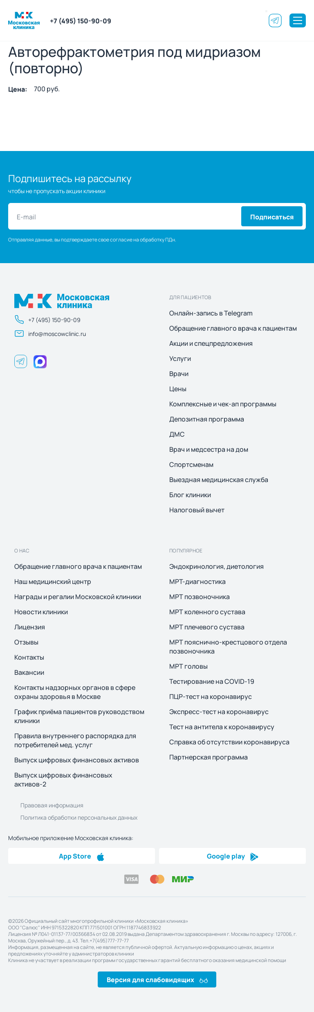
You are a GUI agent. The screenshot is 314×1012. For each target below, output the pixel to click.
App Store (82, 855)
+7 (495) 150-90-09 (80, 20)
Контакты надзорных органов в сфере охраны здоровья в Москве (74, 692)
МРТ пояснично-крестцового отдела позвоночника (228, 647)
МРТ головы (188, 666)
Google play (232, 855)
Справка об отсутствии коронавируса (229, 741)
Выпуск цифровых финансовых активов (76, 759)
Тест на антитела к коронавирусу (221, 726)
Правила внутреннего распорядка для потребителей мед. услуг (75, 740)
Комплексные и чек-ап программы (222, 403)
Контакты (29, 657)
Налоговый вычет (196, 509)
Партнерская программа (208, 757)
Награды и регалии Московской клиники (77, 596)
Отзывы (26, 642)
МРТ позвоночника (199, 596)
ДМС (177, 434)
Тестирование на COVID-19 (211, 681)
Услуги (180, 358)
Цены (177, 388)
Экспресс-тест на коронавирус (219, 711)
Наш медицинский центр (52, 581)
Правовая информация (51, 805)
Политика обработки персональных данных (78, 817)
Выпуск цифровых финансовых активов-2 (63, 780)
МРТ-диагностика (197, 581)
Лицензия (29, 626)
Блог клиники (190, 494)
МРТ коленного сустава (207, 611)
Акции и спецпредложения (211, 343)
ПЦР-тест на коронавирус (210, 696)
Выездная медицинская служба (218, 479)
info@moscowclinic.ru (50, 333)
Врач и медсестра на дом (208, 449)
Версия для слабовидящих (157, 979)
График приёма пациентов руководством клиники (79, 716)
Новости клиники (41, 611)
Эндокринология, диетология (216, 566)
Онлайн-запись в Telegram (211, 313)
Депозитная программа (206, 419)
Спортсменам (191, 464)
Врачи (178, 373)
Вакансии (29, 672)
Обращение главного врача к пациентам (233, 328)
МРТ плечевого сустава (206, 626)
